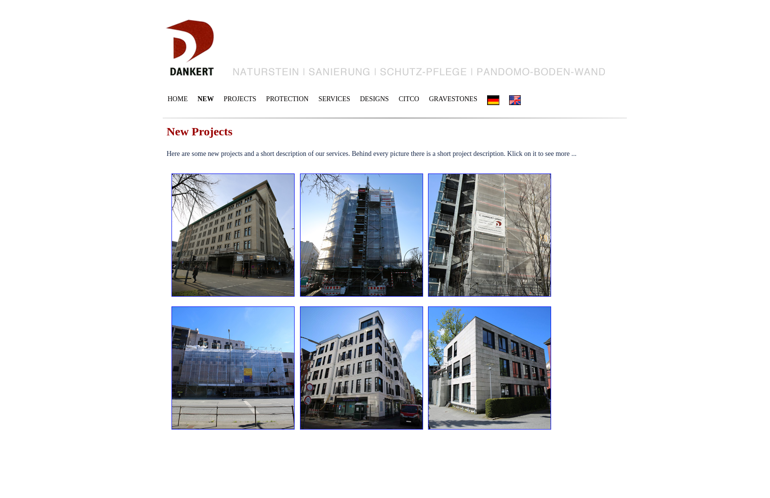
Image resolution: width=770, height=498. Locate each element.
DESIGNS (374, 99)
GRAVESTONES (453, 99)
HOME (178, 99)
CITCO (409, 99)
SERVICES (334, 99)
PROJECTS (240, 99)
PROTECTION (287, 99)
